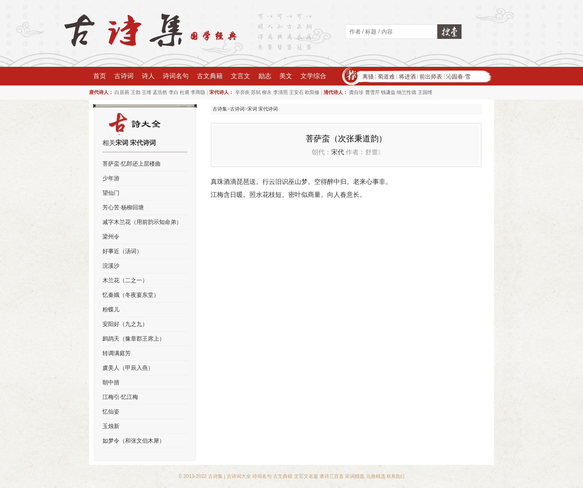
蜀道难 (386, 76)
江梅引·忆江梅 (120, 397)
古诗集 (220, 109)
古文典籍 (210, 75)
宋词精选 (354, 476)
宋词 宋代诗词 (262, 109)
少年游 (110, 178)
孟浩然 (160, 92)
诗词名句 (176, 75)
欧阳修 (312, 92)
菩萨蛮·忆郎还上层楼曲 (131, 163)
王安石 (296, 92)
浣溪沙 (110, 265)
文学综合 (313, 75)
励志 (264, 75)
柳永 (267, 92)
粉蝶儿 (110, 309)
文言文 (240, 75)
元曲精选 (375, 476)
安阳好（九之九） (125, 324)
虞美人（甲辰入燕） (127, 367)
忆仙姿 (110, 411)
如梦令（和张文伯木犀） (133, 440)
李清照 (280, 92)
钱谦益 (388, 92)
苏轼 (256, 92)
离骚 (368, 76)
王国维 (425, 92)
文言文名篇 (306, 476)
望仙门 (110, 193)
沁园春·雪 (458, 76)
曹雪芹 (372, 92)
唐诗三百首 (331, 476)
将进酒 (407, 76)
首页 (99, 75)
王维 (146, 92)
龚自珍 (356, 92)
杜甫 (184, 92)
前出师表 (430, 76)
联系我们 (395, 476)
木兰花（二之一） (125, 280)
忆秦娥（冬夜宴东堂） (130, 295)
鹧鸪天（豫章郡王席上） (133, 338)
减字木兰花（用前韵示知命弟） (142, 222)
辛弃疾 (242, 92)
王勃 (135, 92)
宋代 (337, 152)
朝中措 (110, 382)
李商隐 (198, 92)
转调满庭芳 (116, 353)
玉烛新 (110, 426)
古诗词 (124, 75)
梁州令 (110, 236)
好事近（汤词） (122, 251)
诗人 (148, 75)
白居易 (122, 92)
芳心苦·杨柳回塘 (123, 207)
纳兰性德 (406, 92)
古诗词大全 (239, 476)
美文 (285, 75)
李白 (174, 92)
